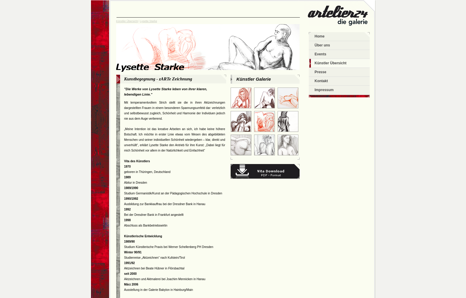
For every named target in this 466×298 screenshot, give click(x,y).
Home (320, 36)
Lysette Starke (148, 21)
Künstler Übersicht (127, 21)
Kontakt (321, 81)
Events (320, 54)
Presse (320, 72)
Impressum (324, 90)
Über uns (322, 45)
